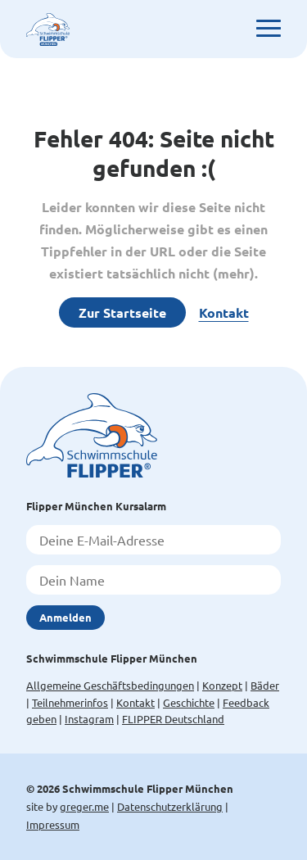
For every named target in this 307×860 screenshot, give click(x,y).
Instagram (89, 719)
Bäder (265, 685)
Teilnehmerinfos (70, 702)
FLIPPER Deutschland (173, 719)
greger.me (84, 806)
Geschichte (188, 702)
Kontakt (224, 312)
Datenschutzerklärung (170, 806)
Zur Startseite (122, 312)
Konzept (222, 685)
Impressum (52, 824)
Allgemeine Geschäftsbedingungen (110, 685)
